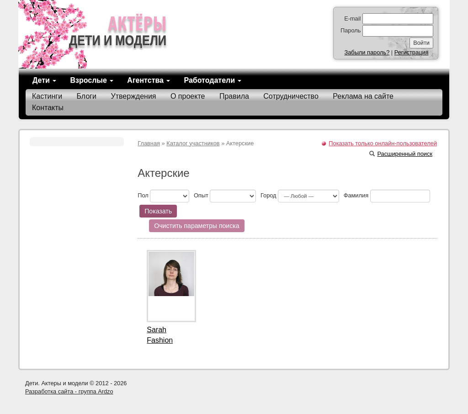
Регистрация (411, 52)
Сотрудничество (291, 96)
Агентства (148, 80)
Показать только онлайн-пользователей (383, 143)
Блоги (87, 96)
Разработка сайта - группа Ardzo (69, 391)
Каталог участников (192, 143)
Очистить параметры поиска (196, 225)
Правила (234, 96)
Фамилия (356, 195)
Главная (149, 143)
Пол (143, 195)
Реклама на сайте (363, 96)
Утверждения (133, 96)
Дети (44, 80)
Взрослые (91, 80)
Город (269, 195)
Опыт (201, 195)
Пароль (350, 30)
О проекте (187, 96)
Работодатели (212, 80)
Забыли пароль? (366, 52)
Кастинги (47, 96)
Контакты (48, 107)
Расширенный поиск (400, 153)
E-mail (352, 18)
